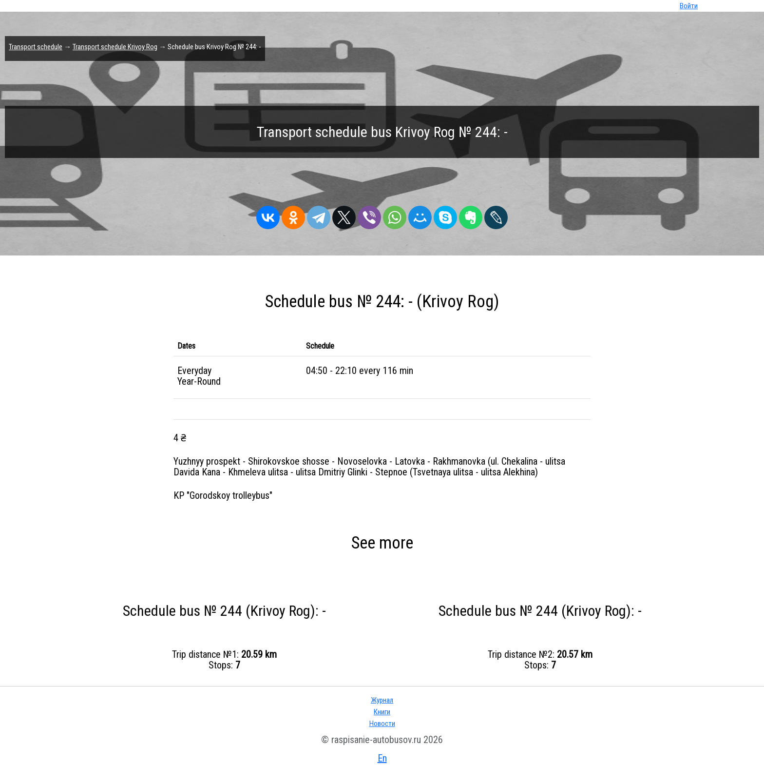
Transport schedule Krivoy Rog (115, 46)
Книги (382, 711)
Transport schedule (35, 46)
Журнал (382, 700)
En (382, 758)
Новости (382, 723)
